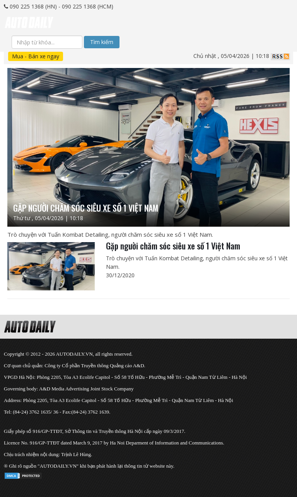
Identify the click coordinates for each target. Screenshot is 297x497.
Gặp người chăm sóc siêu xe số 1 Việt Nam (173, 245)
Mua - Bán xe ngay (35, 56)
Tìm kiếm (101, 42)
